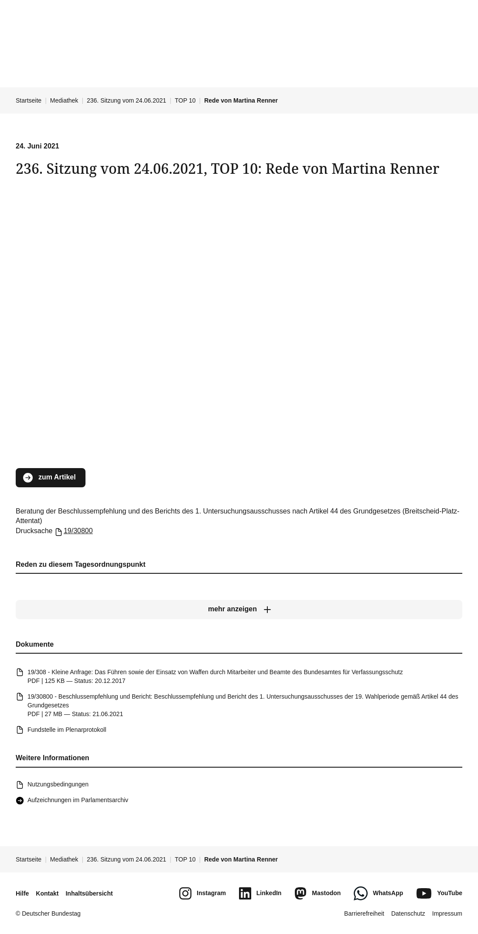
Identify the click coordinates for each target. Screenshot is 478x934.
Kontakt (47, 893)
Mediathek (64, 100)
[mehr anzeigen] (239, 609)
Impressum (447, 913)
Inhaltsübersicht (89, 893)
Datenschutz (408, 913)
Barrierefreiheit (364, 913)
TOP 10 (185, 100)
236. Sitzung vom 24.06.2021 (126, 100)
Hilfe (22, 893)
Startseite (28, 100)
